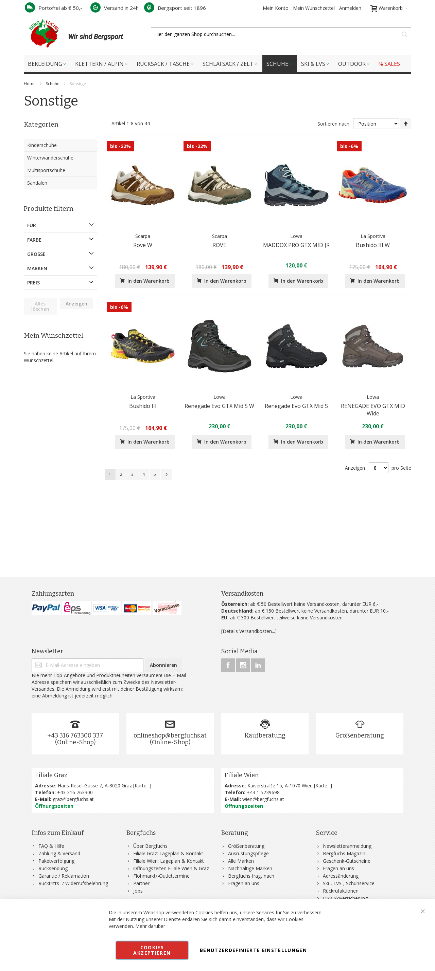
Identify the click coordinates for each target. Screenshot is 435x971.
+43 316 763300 (75, 792)
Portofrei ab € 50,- (53, 7)
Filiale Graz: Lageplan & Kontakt (168, 853)
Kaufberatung (265, 735)
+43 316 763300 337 (75, 735)
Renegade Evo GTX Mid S (296, 406)
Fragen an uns (243, 883)
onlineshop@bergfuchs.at (170, 735)
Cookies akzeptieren (152, 950)
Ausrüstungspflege (248, 853)
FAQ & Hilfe (51, 846)
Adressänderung (341, 876)
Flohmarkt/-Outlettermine (161, 876)
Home (30, 84)
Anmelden (350, 8)
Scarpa (142, 236)
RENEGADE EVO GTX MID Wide (373, 409)
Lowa (296, 236)
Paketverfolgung (56, 861)
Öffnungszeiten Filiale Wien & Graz (171, 868)
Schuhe (53, 84)
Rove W (142, 245)
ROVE (219, 245)
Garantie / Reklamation (63, 876)
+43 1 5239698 (263, 792)
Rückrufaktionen (341, 891)
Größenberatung (359, 735)
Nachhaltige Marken (250, 868)
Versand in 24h (114, 7)
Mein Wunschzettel (314, 8)
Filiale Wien (242, 775)
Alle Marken (241, 861)
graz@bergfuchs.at (73, 799)
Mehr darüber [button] (150, 926)
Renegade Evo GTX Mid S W (219, 406)
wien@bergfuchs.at (263, 799)
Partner (141, 883)
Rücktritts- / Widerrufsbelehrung (73, 883)
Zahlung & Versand (59, 853)
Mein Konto (276, 8)
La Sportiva (373, 236)
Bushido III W (373, 245)
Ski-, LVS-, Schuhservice (349, 883)
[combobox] (281, 34)
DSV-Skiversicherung (345, 898)
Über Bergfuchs (150, 846)
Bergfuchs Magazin (344, 853)
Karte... (142, 785)
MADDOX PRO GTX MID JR (296, 245)
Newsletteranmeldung (347, 846)
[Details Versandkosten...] (249, 631)
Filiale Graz (51, 775)
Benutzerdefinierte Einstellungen (253, 950)
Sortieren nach (333, 123)
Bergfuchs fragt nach (251, 876)
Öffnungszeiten (54, 806)
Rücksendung (53, 868)
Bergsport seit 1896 (175, 7)
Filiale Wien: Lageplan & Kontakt (168, 861)
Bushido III (143, 406)
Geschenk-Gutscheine (346, 861)
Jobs (138, 891)
